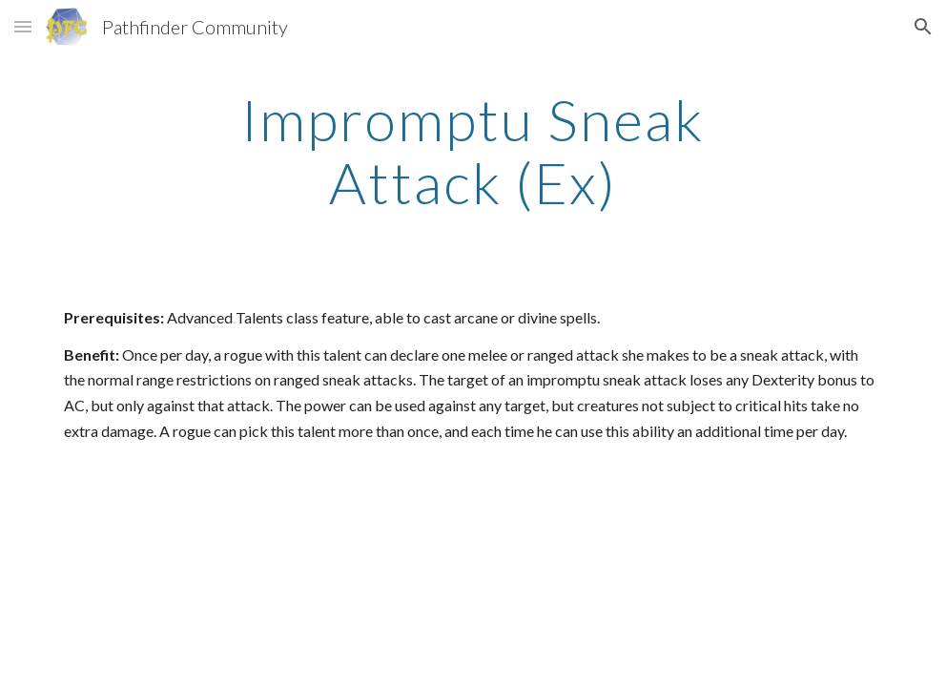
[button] (23, 26)
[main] (473, 150)
